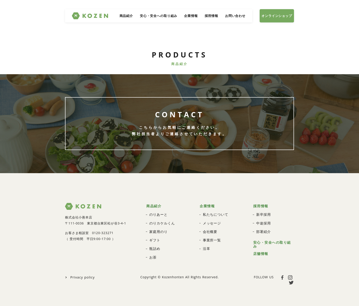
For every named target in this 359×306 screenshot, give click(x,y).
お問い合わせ (235, 16)
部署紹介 (263, 229)
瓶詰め (154, 245)
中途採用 (263, 221)
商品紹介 (126, 16)
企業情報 (191, 16)
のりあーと (157, 212)
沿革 (206, 245)
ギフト (154, 237)
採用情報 (211, 16)
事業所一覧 (211, 237)
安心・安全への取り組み (158, 16)
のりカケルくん (161, 221)
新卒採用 (263, 212)
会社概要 (209, 229)
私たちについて (215, 212)
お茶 (152, 254)
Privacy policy (81, 273)
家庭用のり (157, 229)
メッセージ (211, 221)
